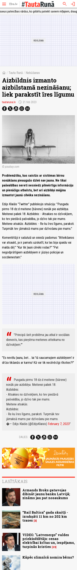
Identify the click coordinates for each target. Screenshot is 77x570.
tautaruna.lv (9, 102)
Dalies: (23, 437)
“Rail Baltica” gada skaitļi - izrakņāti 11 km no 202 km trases (45, 516)
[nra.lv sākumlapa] (13, 4)
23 (54, 547)
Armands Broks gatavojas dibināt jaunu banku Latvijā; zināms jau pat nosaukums (46, 494)
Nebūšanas (33, 73)
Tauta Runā (16, 73)
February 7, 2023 (59, 424)
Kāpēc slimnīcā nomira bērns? (48, 557)
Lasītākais (15, 481)
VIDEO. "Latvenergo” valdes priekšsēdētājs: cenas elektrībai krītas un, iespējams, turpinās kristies (48, 541)
